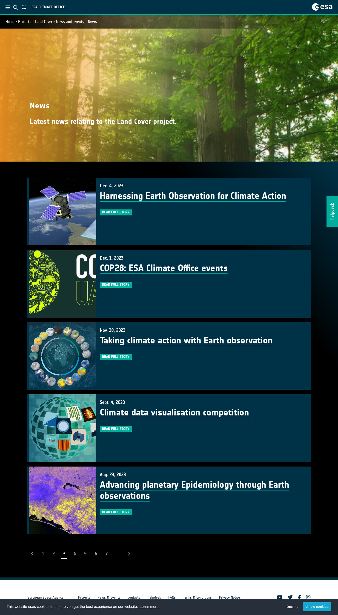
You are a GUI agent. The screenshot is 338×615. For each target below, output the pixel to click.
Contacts (134, 597)
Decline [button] (292, 607)
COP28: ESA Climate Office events (164, 268)
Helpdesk (154, 597)
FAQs (172, 597)
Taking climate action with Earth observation (186, 340)
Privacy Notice (229, 597)
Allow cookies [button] (317, 607)
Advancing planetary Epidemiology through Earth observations (194, 490)
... (117, 554)
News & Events (108, 597)
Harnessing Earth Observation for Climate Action (193, 195)
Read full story (115, 212)
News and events (70, 21)
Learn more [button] (149, 607)
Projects (24, 21)
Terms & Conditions (197, 597)
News (92, 21)
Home (10, 21)
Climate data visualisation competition (174, 412)
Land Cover (43, 21)
